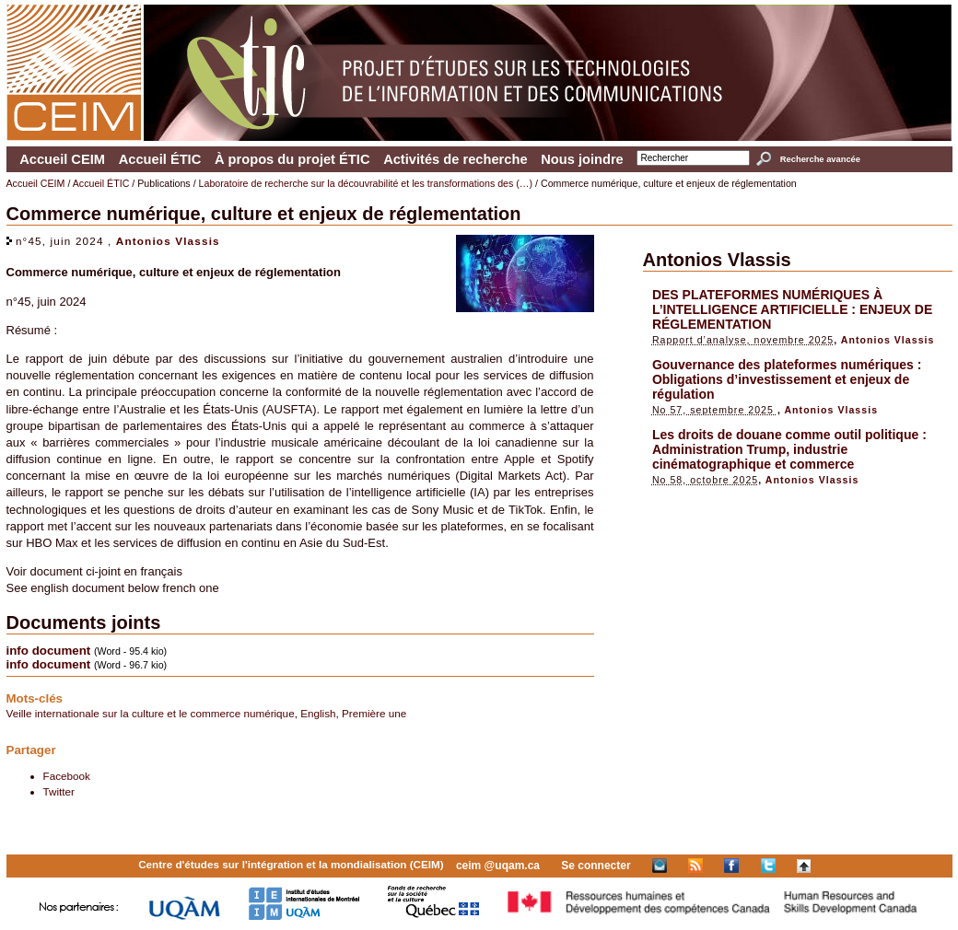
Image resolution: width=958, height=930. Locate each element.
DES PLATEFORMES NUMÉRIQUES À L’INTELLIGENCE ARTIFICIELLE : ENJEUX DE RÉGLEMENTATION (792, 309)
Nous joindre (582, 159)
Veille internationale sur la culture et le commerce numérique (150, 713)
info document (48, 650)
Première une (374, 713)
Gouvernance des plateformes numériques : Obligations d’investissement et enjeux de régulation (787, 379)
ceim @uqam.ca (498, 865)
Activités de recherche (455, 159)
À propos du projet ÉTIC (292, 159)
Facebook (66, 776)
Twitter (59, 791)
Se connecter (595, 865)
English (317, 713)
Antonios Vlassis (168, 241)
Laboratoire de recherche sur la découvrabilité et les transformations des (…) (366, 183)
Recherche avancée (820, 159)
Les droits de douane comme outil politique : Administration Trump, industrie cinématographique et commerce (789, 449)
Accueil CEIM (62, 159)
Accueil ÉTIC (160, 159)
